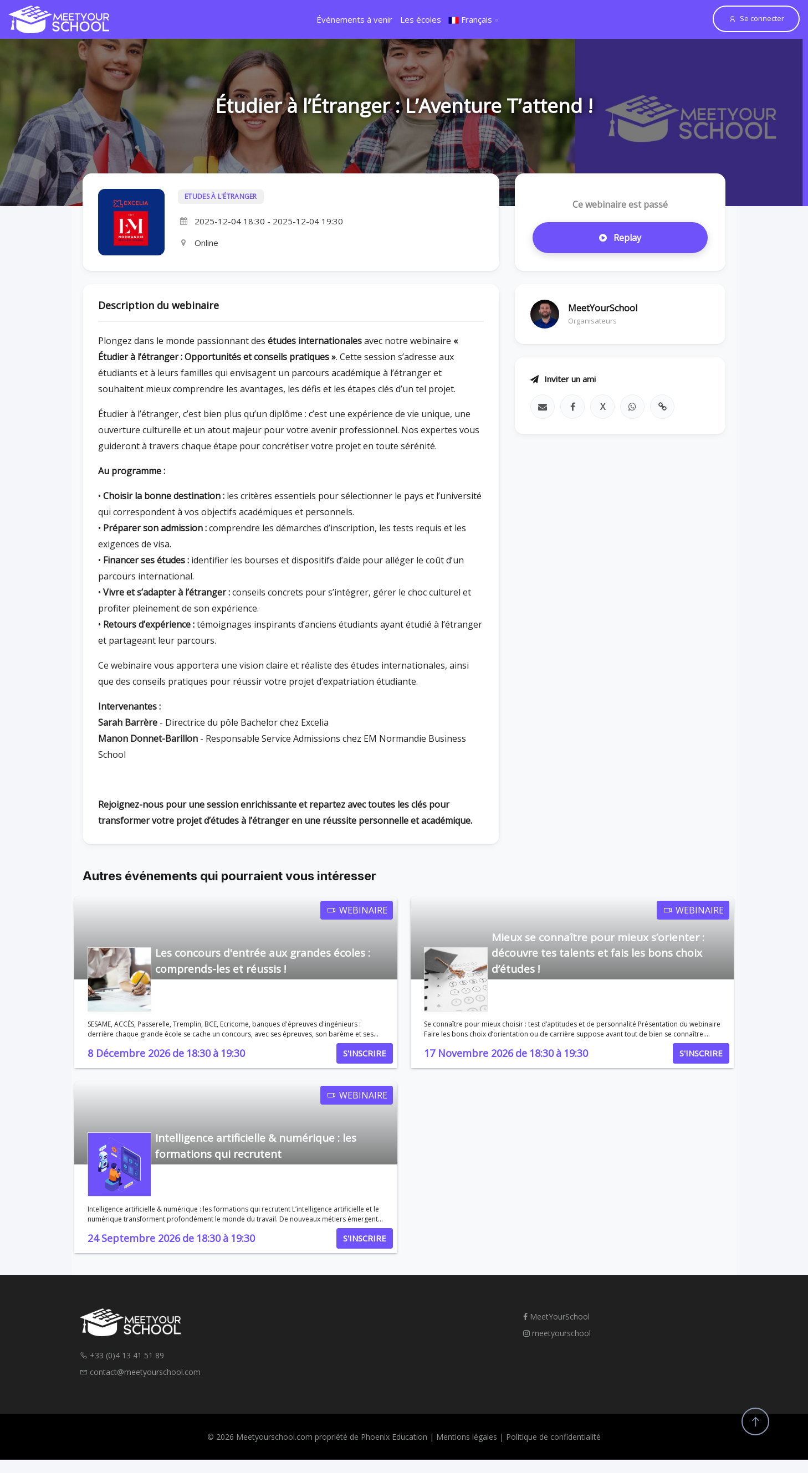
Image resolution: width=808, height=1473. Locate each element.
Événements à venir (354, 19)
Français (470, 19)
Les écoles (420, 19)
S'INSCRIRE (364, 1053)
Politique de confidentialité (553, 1436)
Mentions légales (466, 1436)
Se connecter (756, 18)
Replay (620, 238)
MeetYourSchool (556, 1316)
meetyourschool (557, 1333)
